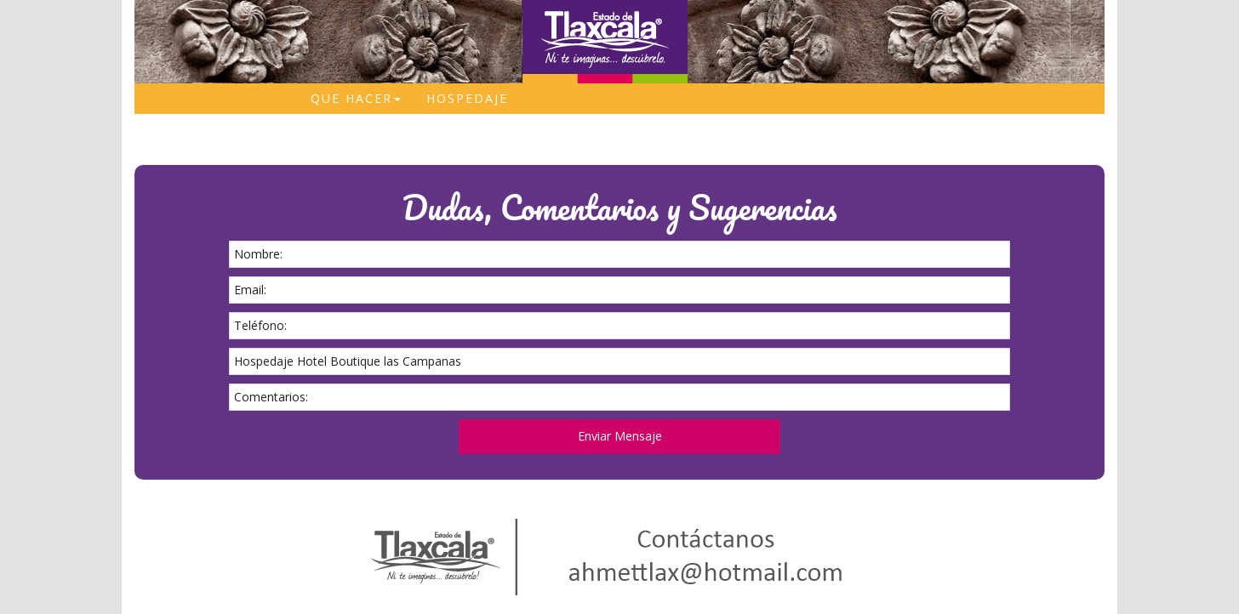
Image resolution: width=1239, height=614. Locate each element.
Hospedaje (467, 98)
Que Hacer (356, 98)
